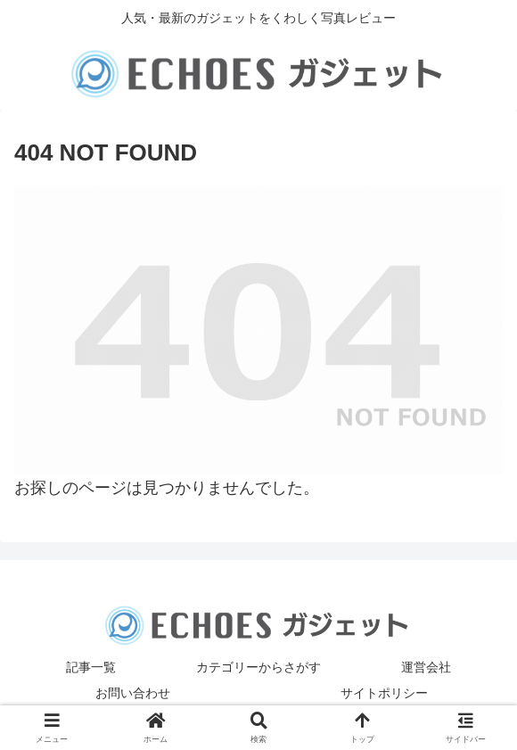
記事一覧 (91, 667)
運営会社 (426, 667)
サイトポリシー (384, 693)
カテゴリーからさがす (258, 667)
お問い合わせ (132, 693)
